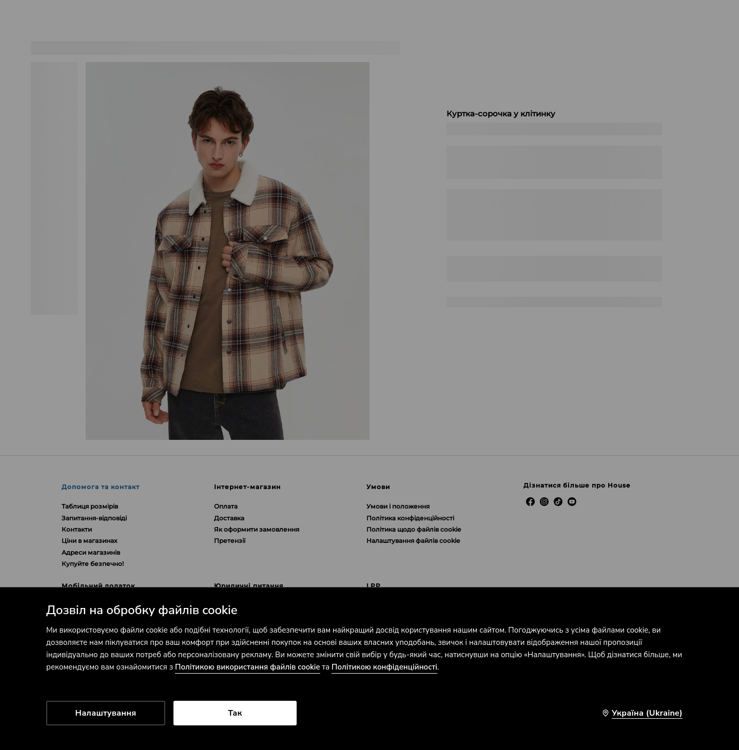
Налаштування (106, 713)
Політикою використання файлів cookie (247, 667)
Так (235, 713)
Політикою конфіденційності (384, 667)
